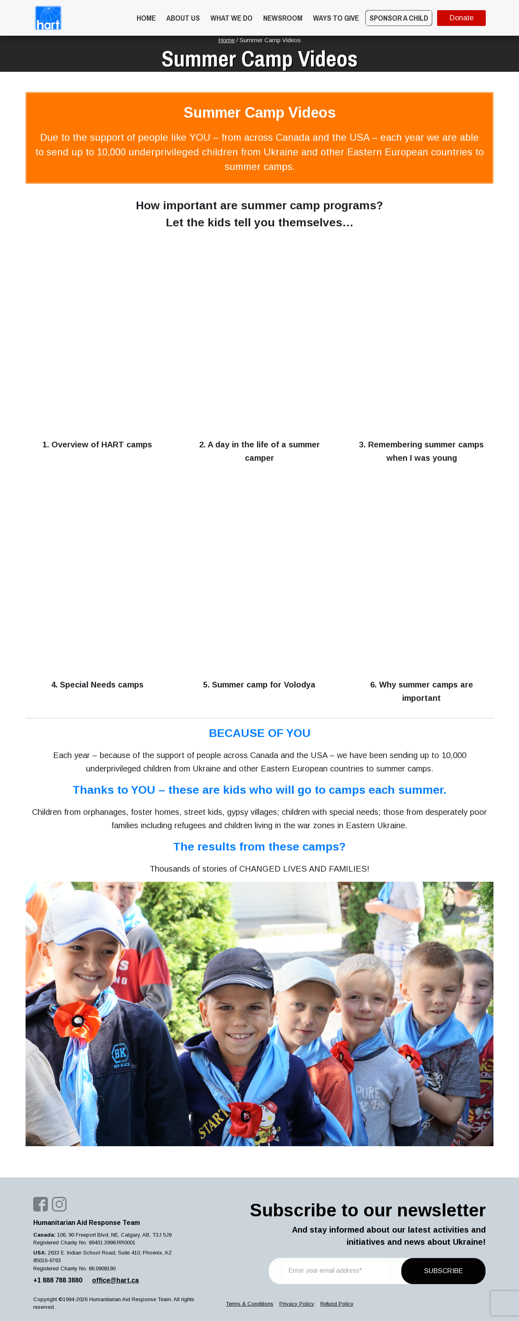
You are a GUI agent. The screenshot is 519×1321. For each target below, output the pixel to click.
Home (146, 18)
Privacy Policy (296, 1304)
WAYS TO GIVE (336, 18)
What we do (231, 18)
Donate (462, 18)
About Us (183, 18)
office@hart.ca (115, 1280)
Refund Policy (337, 1304)
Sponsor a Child (398, 18)
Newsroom (282, 18)
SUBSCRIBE (443, 1271)
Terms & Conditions (249, 1304)
